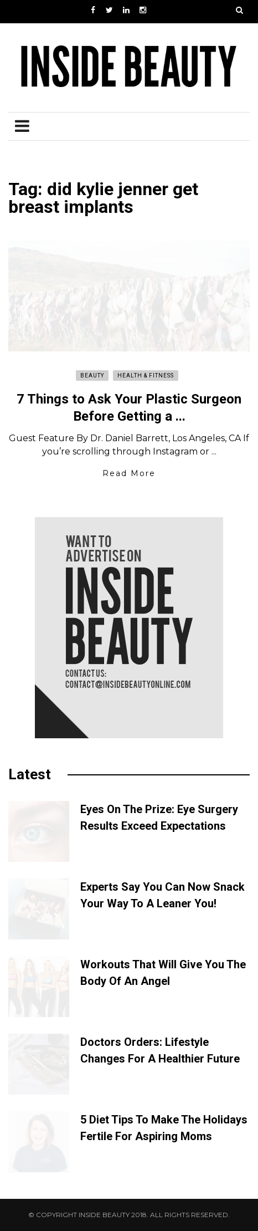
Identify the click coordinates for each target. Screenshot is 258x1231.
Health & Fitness (145, 375)
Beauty (92, 375)
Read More (129, 473)
